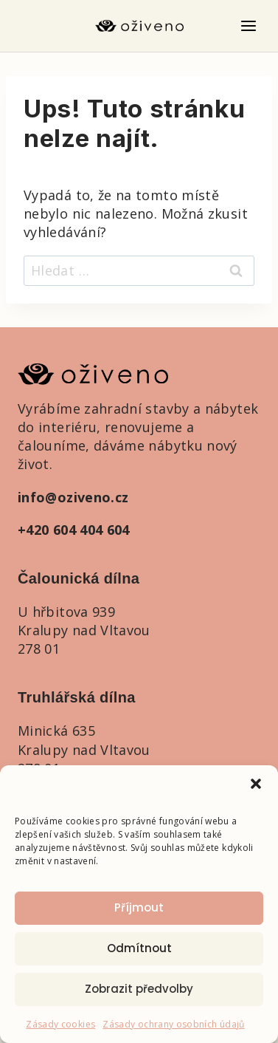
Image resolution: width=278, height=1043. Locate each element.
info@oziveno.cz (73, 497)
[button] (256, 783)
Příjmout (139, 907)
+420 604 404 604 (74, 529)
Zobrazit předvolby (139, 988)
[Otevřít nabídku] (248, 25)
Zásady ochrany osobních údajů (173, 1024)
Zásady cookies (60, 1024)
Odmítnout (139, 948)
